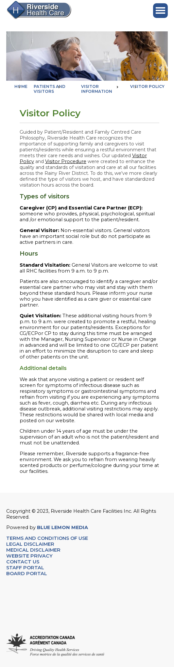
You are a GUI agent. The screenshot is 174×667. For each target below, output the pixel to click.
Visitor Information (96, 89)
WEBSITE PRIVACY (29, 556)
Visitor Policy (147, 86)
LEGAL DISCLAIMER (30, 544)
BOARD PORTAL (26, 573)
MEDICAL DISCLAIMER (33, 550)
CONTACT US (23, 562)
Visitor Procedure (65, 161)
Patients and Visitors (49, 89)
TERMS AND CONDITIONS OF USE (47, 538)
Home (20, 86)
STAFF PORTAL (25, 568)
